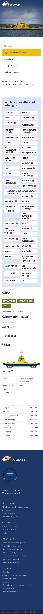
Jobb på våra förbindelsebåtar (14, 556)
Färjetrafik (8, 46)
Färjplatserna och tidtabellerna (17, 52)
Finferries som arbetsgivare (13, 543)
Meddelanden (25, 301)
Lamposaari (10, 201)
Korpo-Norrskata (10, 182)
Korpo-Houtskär (27, 175)
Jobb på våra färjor (10, 552)
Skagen (26, 251)
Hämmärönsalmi (11, 137)
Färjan (6, 306)
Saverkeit (8, 251)
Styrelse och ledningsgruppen (14, 575)
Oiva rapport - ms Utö (11, 493)
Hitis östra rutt (9, 131)
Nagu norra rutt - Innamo (9, 209)
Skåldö (7, 256)
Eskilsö (7, 118)
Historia (5, 572)
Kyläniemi (27, 196)
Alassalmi (8, 112)
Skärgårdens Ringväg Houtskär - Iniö (28, 259)
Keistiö (25, 158)
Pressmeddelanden (10, 526)
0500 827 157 (8, 327)
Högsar (7, 143)
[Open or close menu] (38, 3)
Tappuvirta (10, 266)
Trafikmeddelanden (10, 530)
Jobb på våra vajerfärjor (12, 549)
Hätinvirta (28, 137)
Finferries (7, 568)
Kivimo (7, 168)
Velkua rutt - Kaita (27, 274)
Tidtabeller (9, 301)
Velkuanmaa (9, 281)
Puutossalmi (11, 239)
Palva (24, 223)
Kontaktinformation (10, 578)
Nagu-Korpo (11, 223)
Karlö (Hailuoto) (29, 153)
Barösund (26, 112)
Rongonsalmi (11, 246)
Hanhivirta (28, 118)
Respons (5, 582)
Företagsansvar (8, 588)
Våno (32, 84)
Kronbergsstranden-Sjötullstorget (12, 192)
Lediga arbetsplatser (10, 562)
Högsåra (25, 143)
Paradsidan (6, 81)
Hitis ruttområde (29, 124)
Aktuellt (6, 523)
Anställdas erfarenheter (12, 546)
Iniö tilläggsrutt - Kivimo (10, 150)
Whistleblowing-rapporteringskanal (17, 585)
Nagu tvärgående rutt (27, 216)
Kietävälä (27, 163)
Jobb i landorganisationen (13, 559)
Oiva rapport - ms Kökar (12, 490)
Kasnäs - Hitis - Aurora (10, 159)
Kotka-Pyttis (29, 186)
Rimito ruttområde (29, 240)
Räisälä (26, 246)
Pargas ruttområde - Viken (10, 231)
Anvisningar (9, 59)
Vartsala (9, 273)
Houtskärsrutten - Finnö (29, 131)
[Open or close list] (16, 105)
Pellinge (25, 234)
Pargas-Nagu (27, 228)
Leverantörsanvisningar (11, 591)
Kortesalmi (28, 181)
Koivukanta (28, 168)
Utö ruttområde (29, 267)
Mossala (25, 201)
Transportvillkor (10, 65)
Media (4, 533)
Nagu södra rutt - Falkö (29, 208)
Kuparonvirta (29, 191)
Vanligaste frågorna (12, 72)
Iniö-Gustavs (27, 148)
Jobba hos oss (9, 539)
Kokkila (7, 173)
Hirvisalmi (10, 123)
